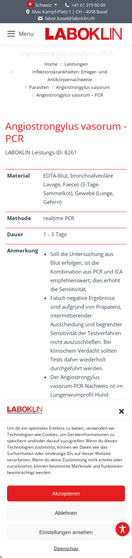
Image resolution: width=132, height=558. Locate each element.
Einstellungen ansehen (66, 532)
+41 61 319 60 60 (88, 5)
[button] (121, 411)
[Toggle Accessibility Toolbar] (122, 529)
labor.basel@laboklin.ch (65, 18)
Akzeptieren (66, 493)
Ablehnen (66, 513)
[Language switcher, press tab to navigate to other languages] (42, 5)
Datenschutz (66, 548)
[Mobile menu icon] (20, 34)
